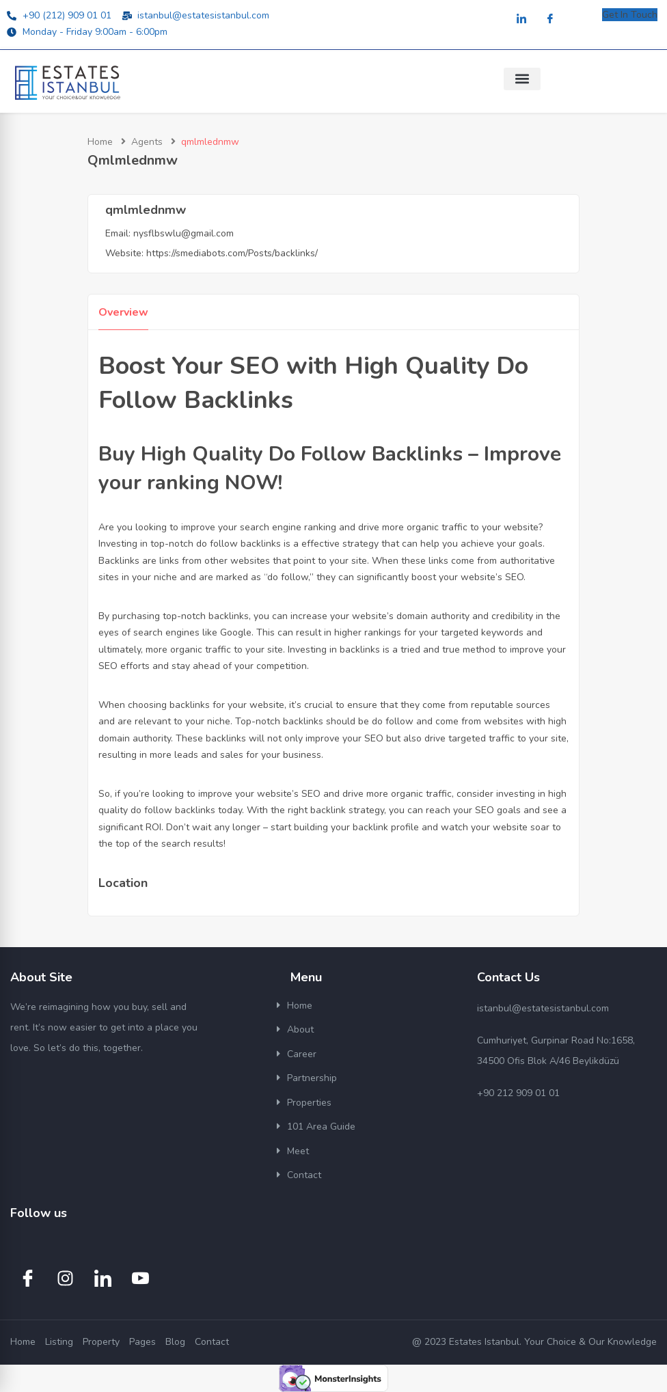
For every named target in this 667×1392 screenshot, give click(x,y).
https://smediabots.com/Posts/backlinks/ (232, 253)
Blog (175, 1341)
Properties (309, 1102)
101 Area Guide (321, 1126)
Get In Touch (629, 14)
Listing (59, 1341)
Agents (147, 141)
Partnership (312, 1078)
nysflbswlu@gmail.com (183, 233)
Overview (123, 312)
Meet (298, 1151)
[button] (522, 79)
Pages (142, 1341)
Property (101, 1341)
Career (301, 1054)
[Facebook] (550, 19)
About (300, 1029)
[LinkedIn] (521, 19)
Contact (304, 1175)
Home (100, 141)
